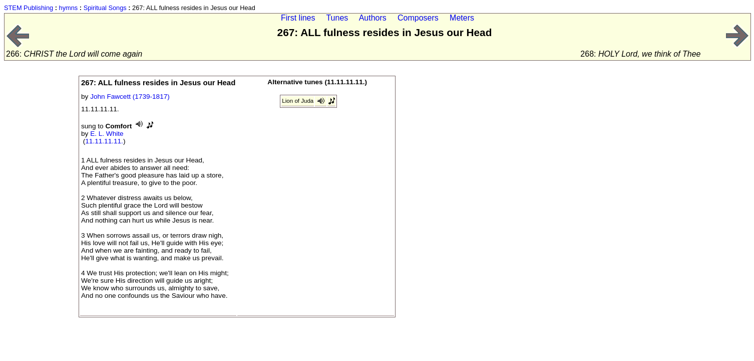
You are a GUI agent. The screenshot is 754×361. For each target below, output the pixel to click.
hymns (68, 8)
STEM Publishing (28, 8)
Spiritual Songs (105, 8)
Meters (462, 18)
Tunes (337, 18)
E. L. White (106, 133)
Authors (373, 18)
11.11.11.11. (104, 141)
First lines (298, 18)
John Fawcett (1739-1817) (130, 96)
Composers (418, 18)
